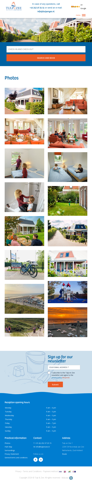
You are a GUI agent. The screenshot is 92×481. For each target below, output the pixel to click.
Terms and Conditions (32, 471)
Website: (67, 478)
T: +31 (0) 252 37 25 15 (42, 443)
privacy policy (57, 377)
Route (64, 454)
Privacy (18, 471)
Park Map (8, 447)
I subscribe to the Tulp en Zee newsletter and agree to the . (63, 375)
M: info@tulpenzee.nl (41, 447)
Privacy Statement (12, 454)
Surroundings (10, 450)
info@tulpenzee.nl (46, 11)
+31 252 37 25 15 (37, 7)
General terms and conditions (16, 457)
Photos (7, 443)
